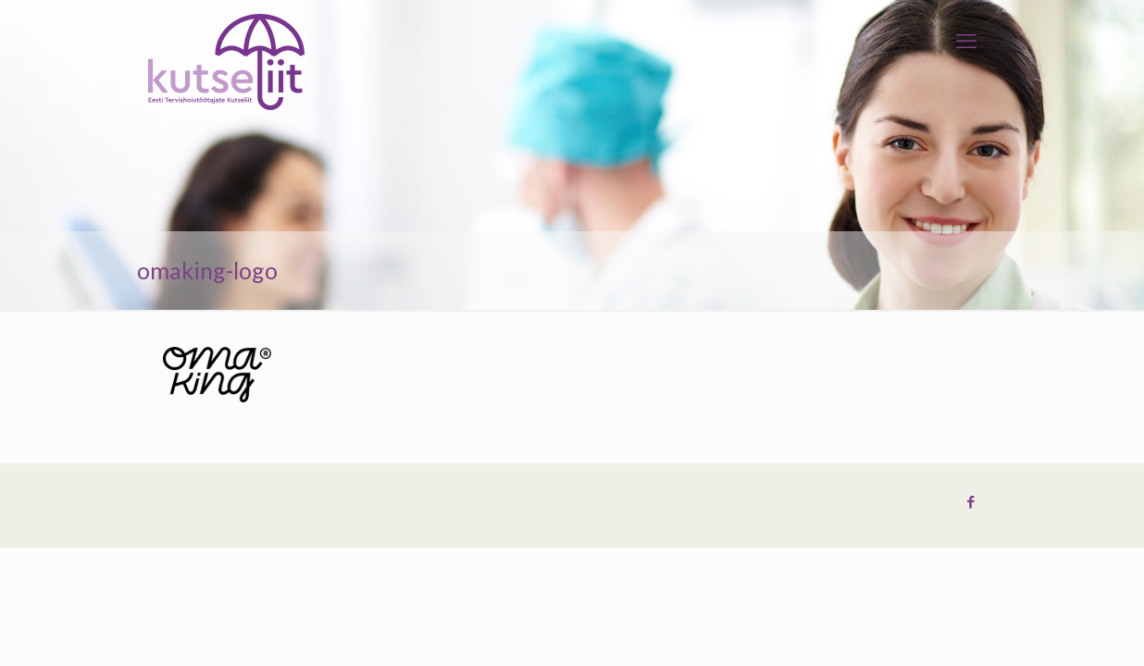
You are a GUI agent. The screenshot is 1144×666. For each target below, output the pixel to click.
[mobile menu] (966, 41)
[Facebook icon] (970, 502)
